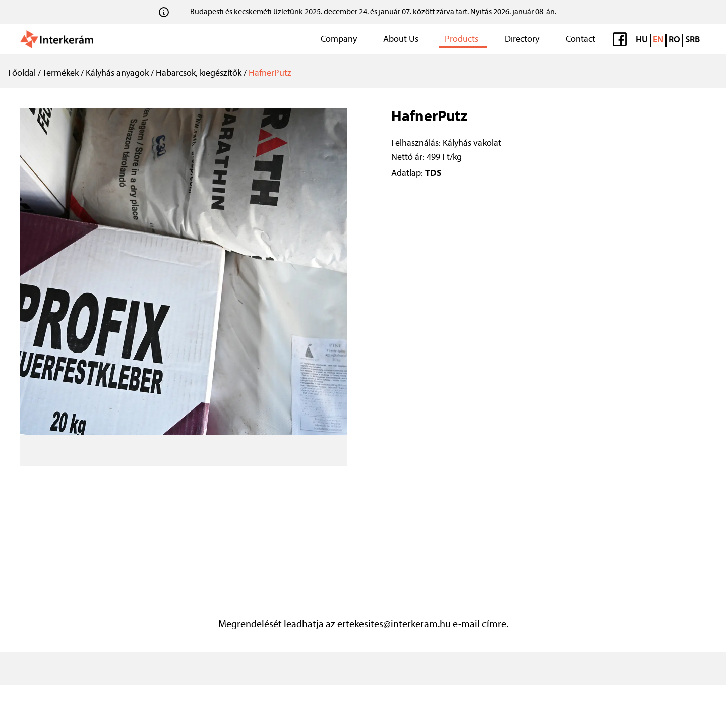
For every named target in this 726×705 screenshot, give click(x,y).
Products (461, 39)
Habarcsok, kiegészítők (198, 73)
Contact (580, 39)
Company (339, 39)
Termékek (60, 73)
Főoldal (22, 73)
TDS (433, 174)
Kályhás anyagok (117, 73)
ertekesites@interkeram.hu (394, 625)
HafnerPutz (270, 73)
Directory (522, 39)
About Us (400, 39)
